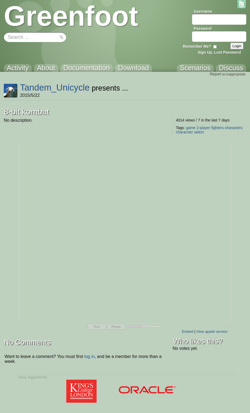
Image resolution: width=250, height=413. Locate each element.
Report (215, 74)
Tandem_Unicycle (55, 87)
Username (203, 11)
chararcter (184, 132)
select (199, 132)
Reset (116, 327)
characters (233, 128)
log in (89, 356)
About (22, 377)
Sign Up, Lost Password (219, 52)
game (190, 128)
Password (203, 28)
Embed (187, 331)
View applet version (211, 331)
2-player (203, 128)
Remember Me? (197, 46)
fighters (217, 128)
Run (96, 327)
